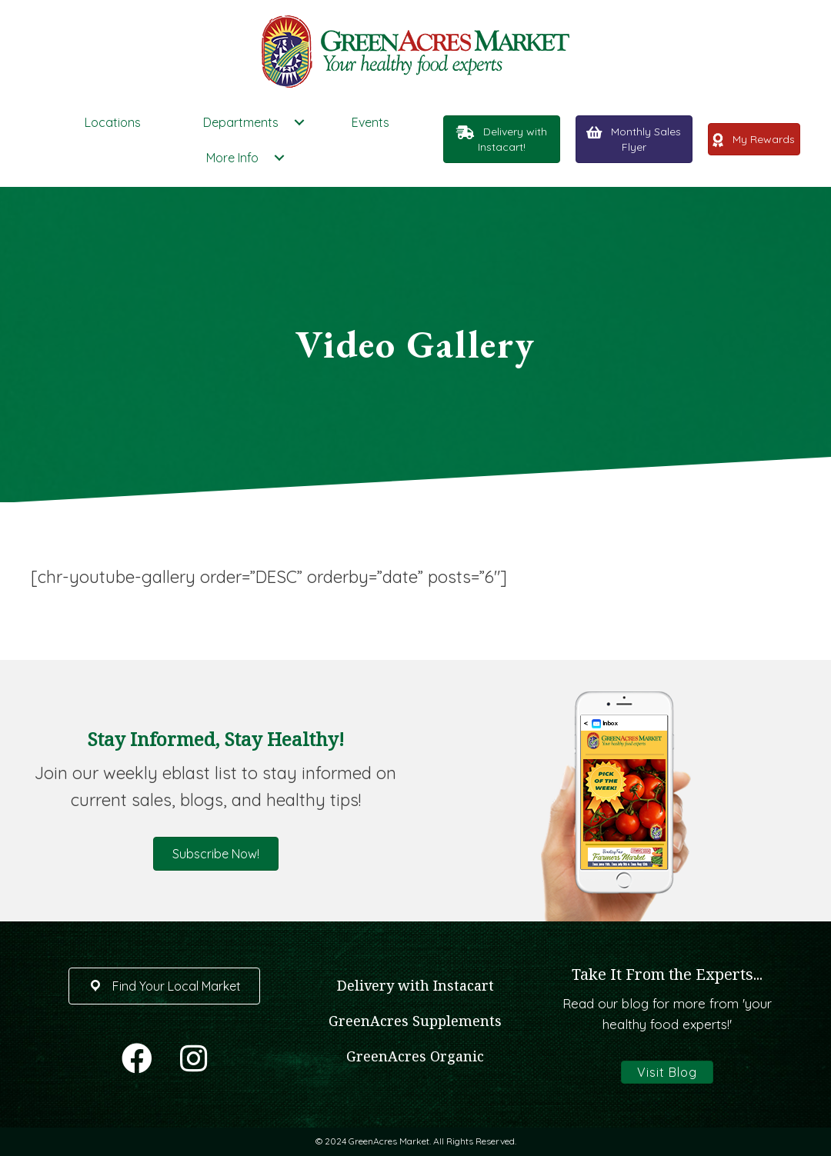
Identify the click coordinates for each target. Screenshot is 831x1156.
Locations (113, 122)
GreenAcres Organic (415, 1056)
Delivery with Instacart (415, 985)
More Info (232, 157)
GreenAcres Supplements (415, 1020)
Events (370, 122)
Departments (241, 122)
